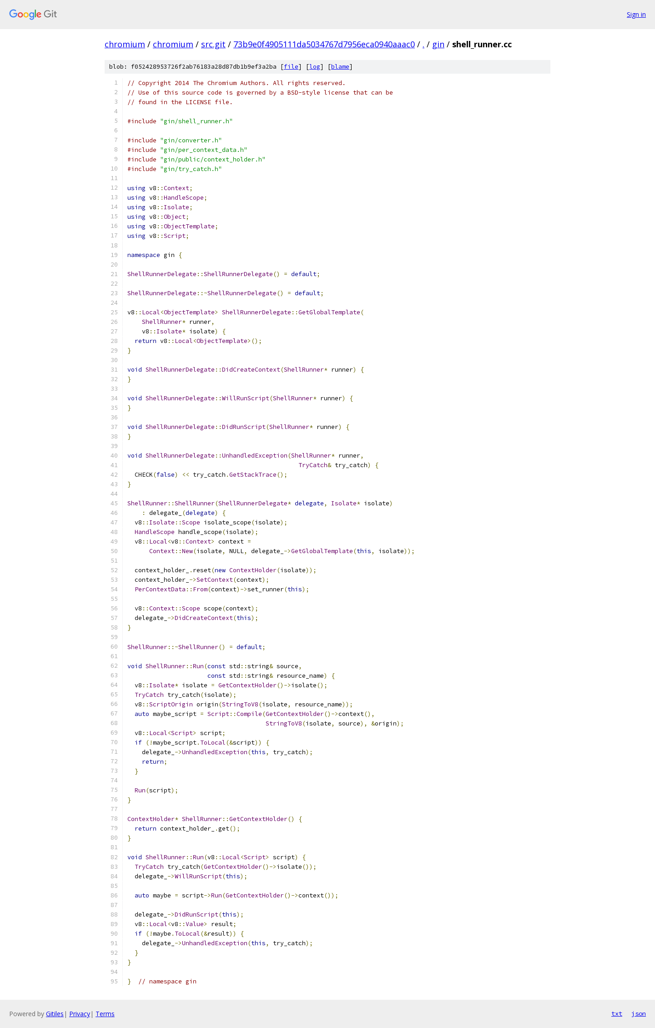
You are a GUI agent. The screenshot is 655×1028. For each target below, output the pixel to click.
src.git (213, 44)
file (291, 67)
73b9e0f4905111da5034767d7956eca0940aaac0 (324, 44)
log (314, 67)
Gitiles (55, 1013)
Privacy (79, 1013)
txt (616, 1013)
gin (438, 44)
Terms (105, 1013)
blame (340, 67)
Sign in (636, 14)
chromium (125, 44)
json (638, 1013)
